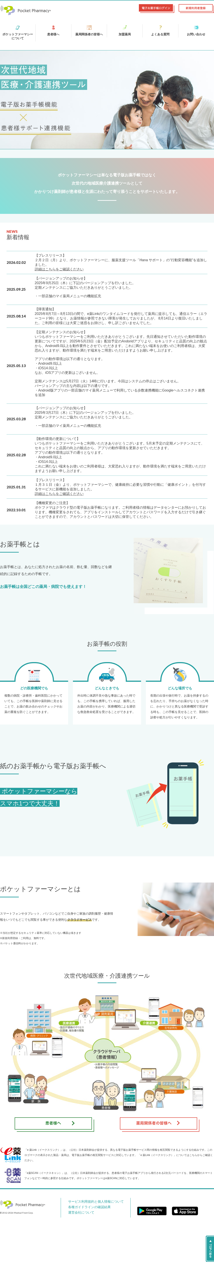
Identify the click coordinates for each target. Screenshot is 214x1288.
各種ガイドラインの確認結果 (84, 1206)
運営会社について (77, 1212)
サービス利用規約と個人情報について (89, 1201)
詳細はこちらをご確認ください (59, 269)
